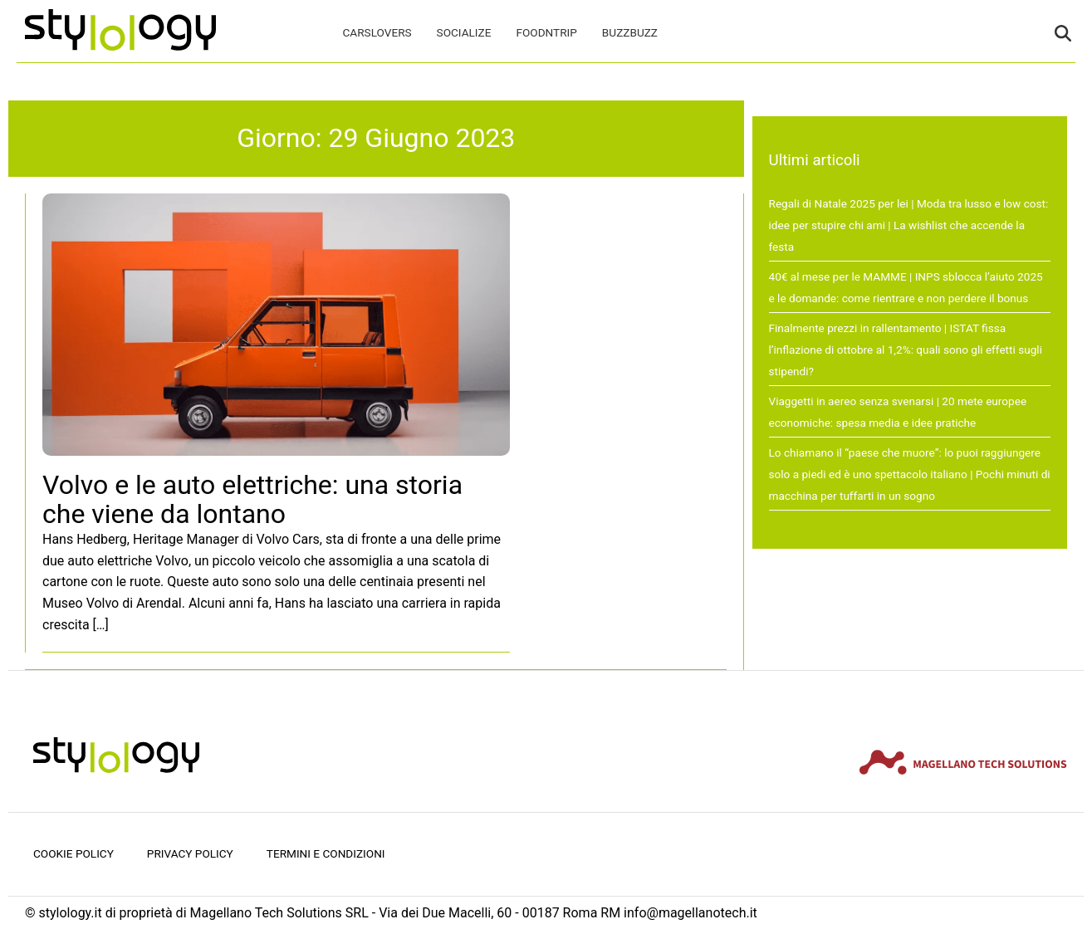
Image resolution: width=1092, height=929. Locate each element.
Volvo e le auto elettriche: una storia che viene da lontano (252, 499)
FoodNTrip (546, 32)
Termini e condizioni (326, 853)
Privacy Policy (190, 853)
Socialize (464, 32)
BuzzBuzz (630, 32)
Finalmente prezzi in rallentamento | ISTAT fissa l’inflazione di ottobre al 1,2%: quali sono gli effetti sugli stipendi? (905, 349)
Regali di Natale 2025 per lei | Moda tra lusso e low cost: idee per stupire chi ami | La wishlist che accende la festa (909, 224)
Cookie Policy (73, 853)
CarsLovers (377, 32)
